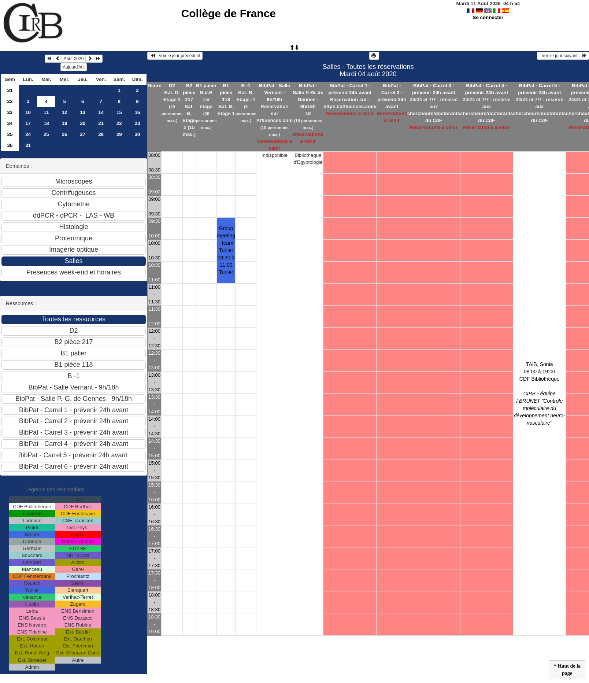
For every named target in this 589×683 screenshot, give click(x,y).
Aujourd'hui (74, 67)
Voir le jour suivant (563, 55)
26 (64, 134)
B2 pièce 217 (189, 92)
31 (9, 90)
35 (9, 134)
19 (64, 123)
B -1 (246, 85)
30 (137, 134)
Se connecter (488, 17)
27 (82, 134)
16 (137, 112)
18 (46, 123)
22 (119, 123)
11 (46, 112)
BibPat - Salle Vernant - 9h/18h (274, 92)
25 (46, 134)
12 (64, 112)
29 (119, 134)
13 (82, 112)
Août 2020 (74, 58)
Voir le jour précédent (174, 55)
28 (101, 134)
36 (9, 145)
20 (82, 123)
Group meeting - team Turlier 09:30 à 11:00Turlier (226, 250)
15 (119, 112)
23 (137, 123)
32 (9, 101)
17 (28, 123)
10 (28, 112)
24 (28, 134)
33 (9, 112)
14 (101, 112)
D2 (172, 85)
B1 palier (206, 85)
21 (101, 123)
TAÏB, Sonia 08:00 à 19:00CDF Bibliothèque (539, 393)
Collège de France (228, 13)
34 (9, 123)
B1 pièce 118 (226, 92)
